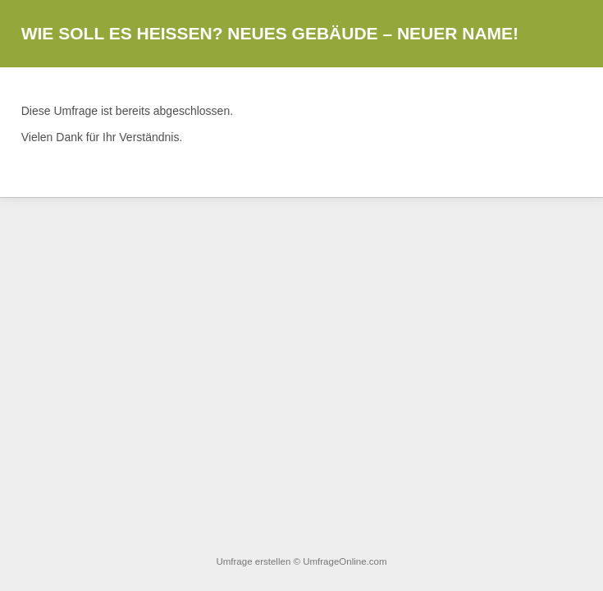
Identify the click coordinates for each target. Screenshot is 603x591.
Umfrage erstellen (253, 561)
